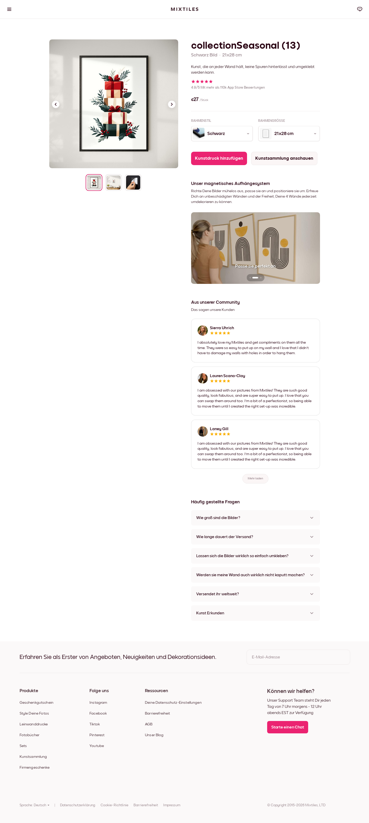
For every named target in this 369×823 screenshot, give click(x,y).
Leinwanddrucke (34, 724)
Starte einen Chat (287, 727)
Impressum (171, 805)
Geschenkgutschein (37, 703)
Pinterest (96, 735)
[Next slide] (172, 104)
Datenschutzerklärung (77, 805)
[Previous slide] (56, 104)
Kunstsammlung (33, 757)
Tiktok (94, 724)
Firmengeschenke (35, 767)
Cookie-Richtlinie (115, 805)
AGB (148, 724)
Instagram (98, 703)
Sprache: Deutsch (35, 805)
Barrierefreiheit (157, 713)
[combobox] (221, 133)
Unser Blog (154, 735)
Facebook (98, 713)
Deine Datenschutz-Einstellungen (173, 703)
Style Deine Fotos (34, 713)
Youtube (96, 746)
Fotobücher (30, 735)
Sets (23, 746)
